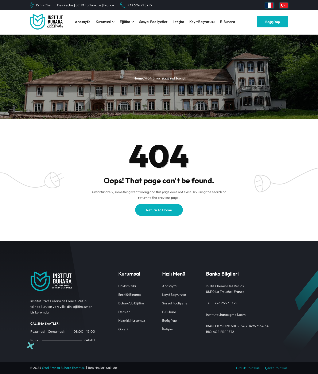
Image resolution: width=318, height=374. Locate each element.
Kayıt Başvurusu (202, 21)
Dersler (124, 312)
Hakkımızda (127, 286)
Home (138, 78)
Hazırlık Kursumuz (131, 320)
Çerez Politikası (276, 368)
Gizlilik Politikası (248, 368)
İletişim (178, 21)
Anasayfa (82, 21)
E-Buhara (227, 21)
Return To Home (159, 210)
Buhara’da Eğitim (131, 303)
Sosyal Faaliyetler (153, 21)
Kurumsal (103, 21)
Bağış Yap (272, 22)
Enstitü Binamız (129, 294)
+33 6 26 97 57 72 (139, 5)
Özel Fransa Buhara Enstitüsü (63, 368)
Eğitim (125, 21)
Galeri (123, 329)
